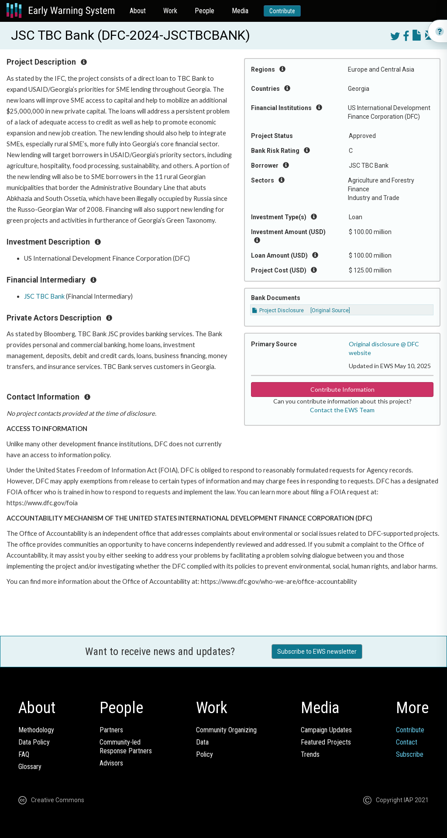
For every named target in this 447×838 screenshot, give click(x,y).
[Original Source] (330, 310)
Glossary (29, 766)
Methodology (36, 730)
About (138, 11)
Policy (204, 754)
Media (240, 11)
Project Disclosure (278, 310)
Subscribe (409, 754)
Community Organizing (226, 730)
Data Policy (34, 742)
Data (202, 742)
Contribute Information (342, 389)
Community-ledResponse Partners (126, 746)
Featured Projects (326, 742)
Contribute (282, 10)
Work (170, 11)
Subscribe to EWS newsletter (317, 651)
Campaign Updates (326, 730)
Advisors (111, 763)
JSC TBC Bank (44, 296)
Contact (406, 742)
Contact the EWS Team (342, 410)
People (204, 11)
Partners (111, 730)
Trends (310, 754)
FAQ (23, 754)
